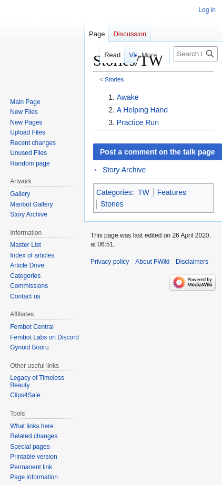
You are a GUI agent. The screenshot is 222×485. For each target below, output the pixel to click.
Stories (114, 79)
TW (143, 192)
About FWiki (152, 261)
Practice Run (138, 122)
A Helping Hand (142, 110)
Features (171, 192)
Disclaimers (192, 261)
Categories (114, 192)
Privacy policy (109, 261)
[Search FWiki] (196, 53)
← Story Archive (119, 170)
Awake (128, 97)
